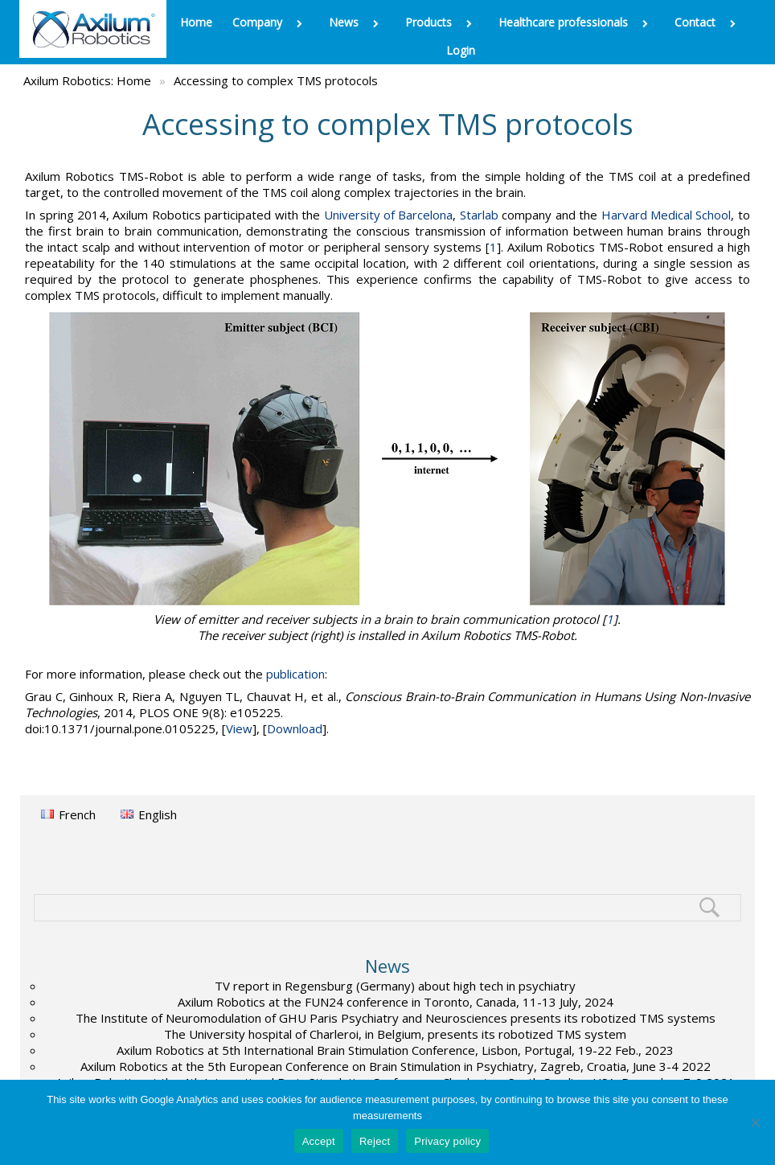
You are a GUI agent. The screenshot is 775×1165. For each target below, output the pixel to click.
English (157, 814)
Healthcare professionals (576, 22)
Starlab (479, 215)
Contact (708, 22)
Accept (318, 1141)
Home (196, 22)
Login (460, 50)
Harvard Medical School (666, 215)
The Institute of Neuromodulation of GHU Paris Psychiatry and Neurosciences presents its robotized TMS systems (396, 1018)
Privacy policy (447, 1141)
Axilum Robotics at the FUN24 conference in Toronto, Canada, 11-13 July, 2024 (395, 1002)
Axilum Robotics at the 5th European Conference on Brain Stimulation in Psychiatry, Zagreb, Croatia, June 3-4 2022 (395, 1066)
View (239, 728)
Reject (374, 1141)
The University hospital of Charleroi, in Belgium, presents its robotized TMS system (395, 1034)
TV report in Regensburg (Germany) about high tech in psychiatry (395, 986)
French (77, 814)
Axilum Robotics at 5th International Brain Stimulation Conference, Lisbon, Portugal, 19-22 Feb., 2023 (395, 1050)
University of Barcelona (388, 215)
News (357, 22)
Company (270, 22)
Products (441, 22)
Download (294, 728)
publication (295, 674)
